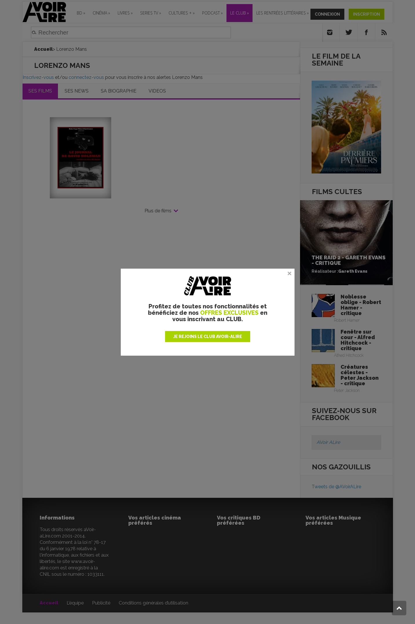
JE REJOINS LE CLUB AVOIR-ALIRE (207, 336)
